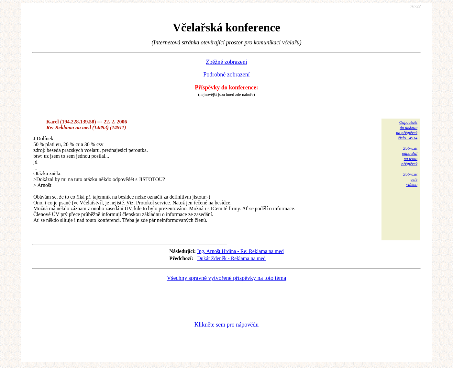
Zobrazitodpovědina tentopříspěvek (409, 156)
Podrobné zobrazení (226, 74)
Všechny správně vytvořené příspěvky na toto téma (226, 278)
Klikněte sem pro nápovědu (226, 324)
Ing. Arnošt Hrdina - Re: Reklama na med (240, 251)
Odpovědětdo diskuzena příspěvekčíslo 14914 (406, 130)
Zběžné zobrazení (226, 62)
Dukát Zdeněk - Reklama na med (231, 258)
